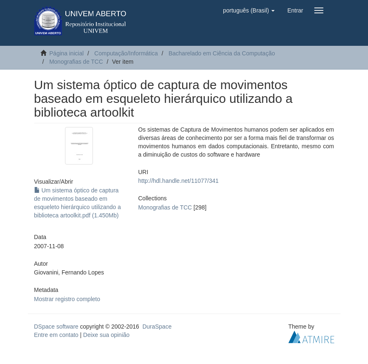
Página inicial (66, 53)
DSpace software (56, 326)
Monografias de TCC (76, 61)
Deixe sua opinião (106, 335)
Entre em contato (56, 335)
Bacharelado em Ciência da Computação (221, 53)
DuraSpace (157, 326)
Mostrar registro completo (67, 299)
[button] (249, 10)
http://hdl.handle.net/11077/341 (178, 180)
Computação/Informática (126, 53)
